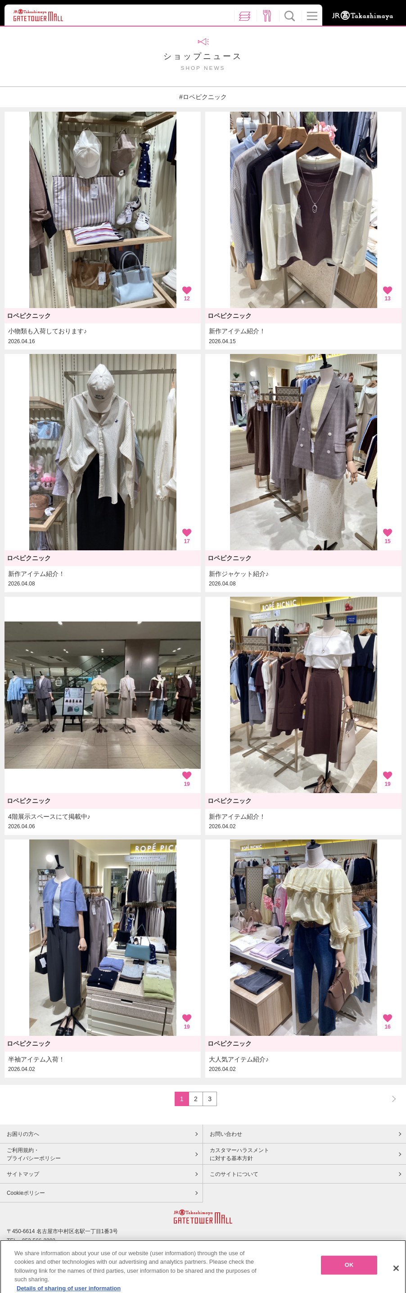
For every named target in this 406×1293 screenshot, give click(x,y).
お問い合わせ (226, 1134)
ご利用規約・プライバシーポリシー (34, 1154)
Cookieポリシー (26, 1193)
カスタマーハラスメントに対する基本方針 (239, 1154)
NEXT (390, 1099)
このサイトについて (234, 1174)
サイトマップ (23, 1174)
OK (349, 1275)
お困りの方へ (23, 1134)
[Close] (396, 1279)
